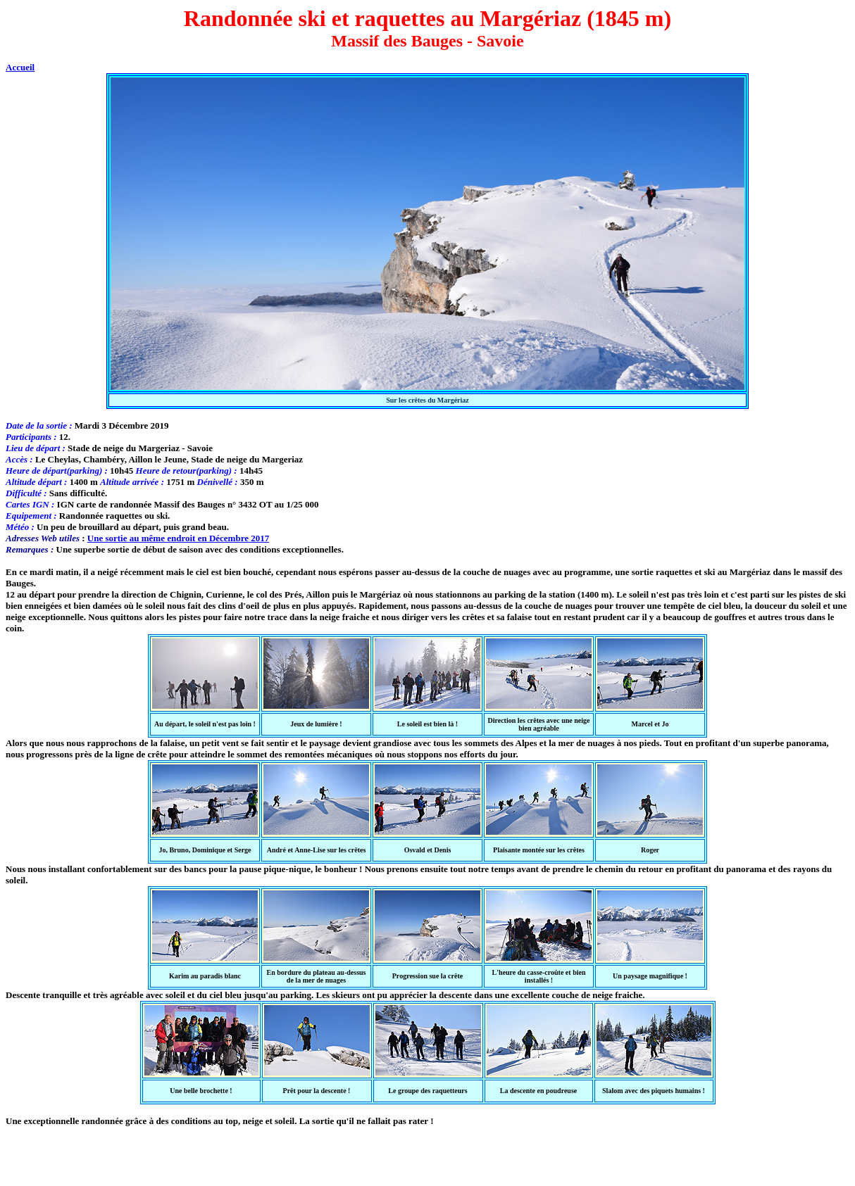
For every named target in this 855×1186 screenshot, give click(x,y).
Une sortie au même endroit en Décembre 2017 (178, 538)
